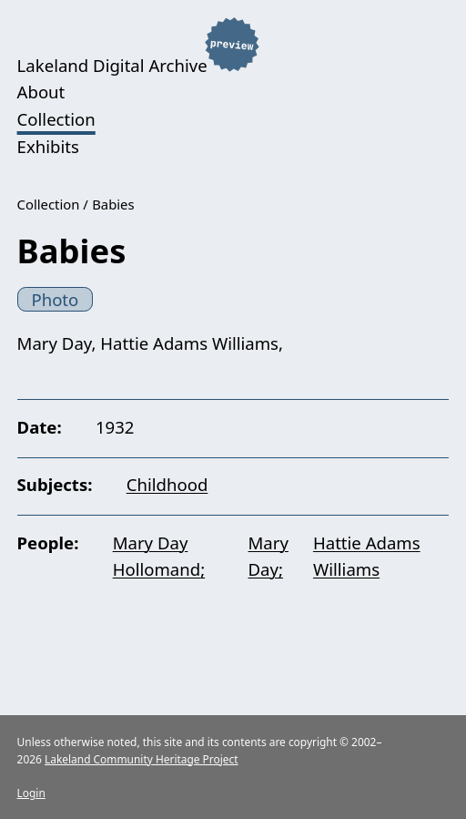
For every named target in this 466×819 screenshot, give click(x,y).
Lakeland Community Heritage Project (141, 759)
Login (31, 792)
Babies (113, 204)
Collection (56, 118)
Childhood (167, 484)
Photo (54, 299)
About (41, 91)
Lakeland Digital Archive (112, 64)
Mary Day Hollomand (157, 556)
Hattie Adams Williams (366, 556)
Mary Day (268, 556)
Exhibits (48, 146)
